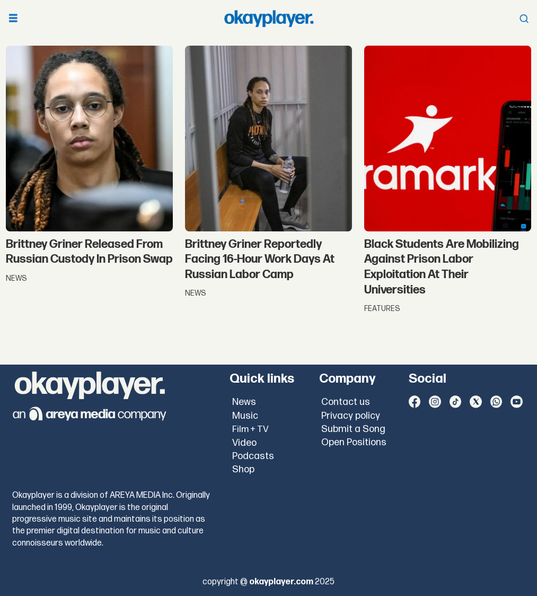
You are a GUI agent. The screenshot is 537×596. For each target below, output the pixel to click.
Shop (243, 469)
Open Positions (353, 442)
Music (245, 415)
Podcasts (253, 456)
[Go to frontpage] (268, 18)
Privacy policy (350, 415)
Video (244, 442)
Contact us (345, 402)
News (244, 402)
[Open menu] (13, 19)
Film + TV (250, 429)
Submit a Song (353, 429)
